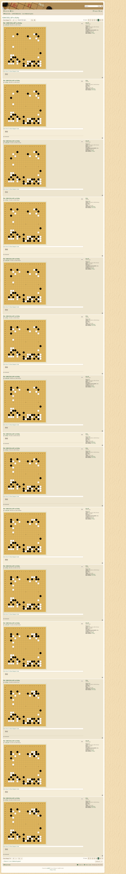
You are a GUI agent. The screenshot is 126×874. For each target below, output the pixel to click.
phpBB (48, 868)
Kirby (87, 80)
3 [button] (94, 20)
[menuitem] (11, 11)
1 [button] (90, 20)
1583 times (93, 88)
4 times (92, 32)
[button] (88, 20)
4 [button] (96, 20)
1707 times (93, 89)
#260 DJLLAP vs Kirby (10, 18)
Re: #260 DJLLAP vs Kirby (12, 23)
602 (89, 25)
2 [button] (92, 20)
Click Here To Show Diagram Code (11, 71)
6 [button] (100, 20)
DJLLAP (87, 22)
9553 (89, 83)
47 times (93, 33)
